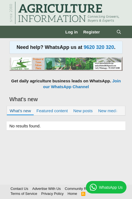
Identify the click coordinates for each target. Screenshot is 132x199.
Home (72, 194)
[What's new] (108, 32)
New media (108, 110)
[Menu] (14, 32)
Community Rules (79, 189)
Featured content (52, 110)
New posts (83, 110)
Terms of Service (23, 194)
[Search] (118, 32)
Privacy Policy (52, 194)
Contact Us (19, 189)
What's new (20, 110)
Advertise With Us (46, 189)
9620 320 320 (99, 47)
